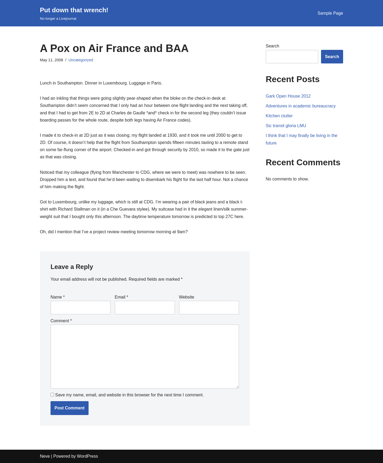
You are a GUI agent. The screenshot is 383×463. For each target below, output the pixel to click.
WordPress (87, 456)
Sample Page (330, 13)
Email (121, 297)
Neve (45, 456)
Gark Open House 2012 (288, 96)
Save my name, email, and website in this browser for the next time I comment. (129, 395)
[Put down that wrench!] (74, 13)
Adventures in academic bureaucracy (301, 106)
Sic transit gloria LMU (286, 125)
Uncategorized (80, 60)
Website (186, 297)
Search (272, 46)
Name (58, 297)
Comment (61, 321)
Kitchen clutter (279, 116)
